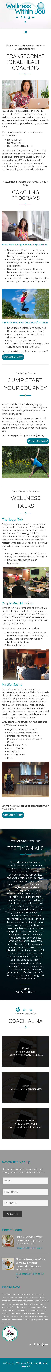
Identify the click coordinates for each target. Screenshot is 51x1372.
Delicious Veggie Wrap (29, 1237)
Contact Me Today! (13, 357)
